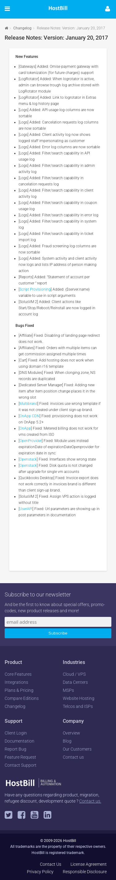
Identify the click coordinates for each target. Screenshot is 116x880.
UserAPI (25, 509)
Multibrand (28, 403)
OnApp (25, 428)
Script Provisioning (35, 289)
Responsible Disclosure (85, 871)
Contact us (73, 757)
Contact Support (21, 765)
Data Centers (75, 682)
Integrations (16, 682)
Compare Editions (22, 698)
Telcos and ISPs (78, 706)
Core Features (18, 674)
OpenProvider (30, 441)
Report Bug (15, 749)
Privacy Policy (40, 871)
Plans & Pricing (19, 690)
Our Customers (77, 749)
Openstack (28, 459)
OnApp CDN (29, 416)
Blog (67, 741)
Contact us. (90, 801)
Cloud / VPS (74, 674)
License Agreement (89, 864)
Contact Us (50, 864)
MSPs (68, 690)
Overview (71, 732)
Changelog (22, 28)
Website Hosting (78, 698)
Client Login (16, 732)
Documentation (19, 741)
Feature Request (20, 757)
